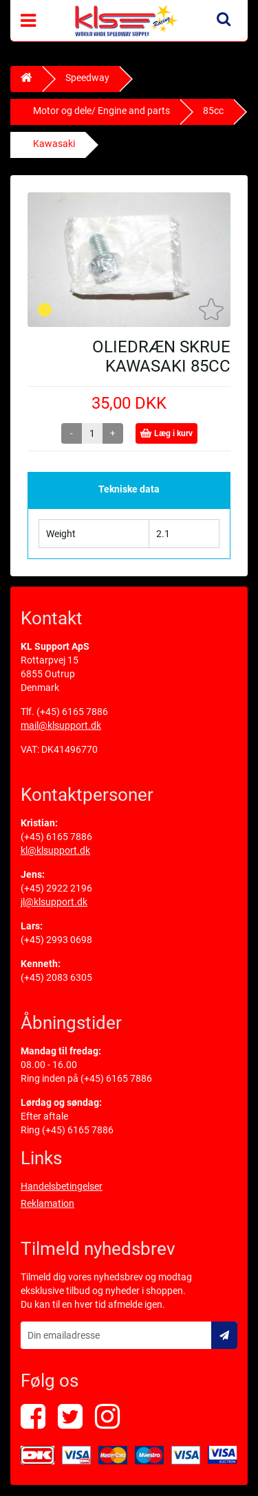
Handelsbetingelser (62, 1186)
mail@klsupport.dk (61, 725)
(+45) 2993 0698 (56, 939)
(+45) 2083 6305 (56, 977)
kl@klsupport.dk (55, 850)
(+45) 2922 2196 (56, 888)
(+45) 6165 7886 (72, 711)
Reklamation (47, 1203)
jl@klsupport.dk (54, 901)
